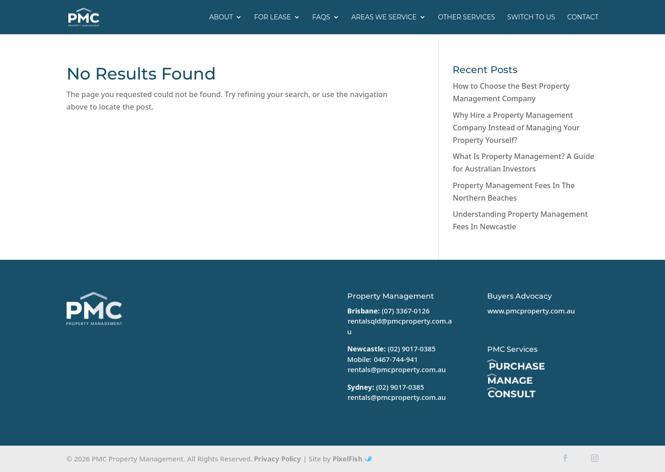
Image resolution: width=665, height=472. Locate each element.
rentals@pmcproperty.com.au (397, 369)
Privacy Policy (277, 458)
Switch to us (531, 17)
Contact (582, 17)
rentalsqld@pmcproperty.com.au (399, 326)
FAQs (321, 17)
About (221, 17)
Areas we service (384, 17)
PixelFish (352, 458)
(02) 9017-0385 (412, 348)
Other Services (466, 17)
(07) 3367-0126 (406, 310)
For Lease (272, 17)
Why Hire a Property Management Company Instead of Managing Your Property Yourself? (516, 127)
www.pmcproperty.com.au (530, 310)
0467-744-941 (396, 359)
